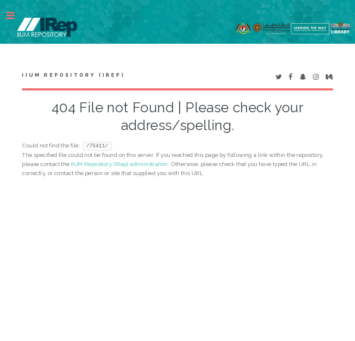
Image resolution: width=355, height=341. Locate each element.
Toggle (15, 15)
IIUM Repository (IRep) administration (119, 164)
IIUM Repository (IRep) (73, 75)
